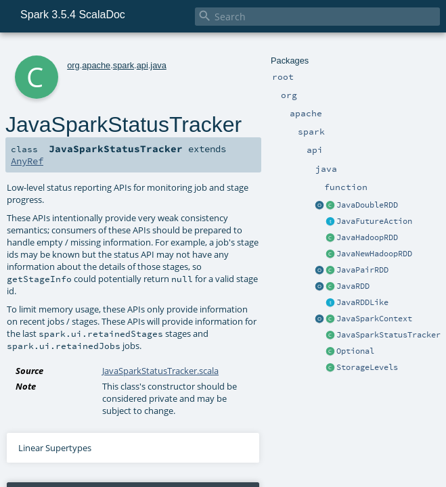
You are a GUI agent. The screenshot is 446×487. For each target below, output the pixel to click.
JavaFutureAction (374, 221)
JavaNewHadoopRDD (374, 253)
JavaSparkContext (374, 318)
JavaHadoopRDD (367, 237)
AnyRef (27, 161)
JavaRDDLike (362, 302)
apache (96, 65)
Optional (355, 351)
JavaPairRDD (362, 270)
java (158, 65)
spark (123, 65)
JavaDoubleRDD (367, 205)
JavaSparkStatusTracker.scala (160, 371)
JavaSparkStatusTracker (388, 335)
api (142, 65)
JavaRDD (353, 286)
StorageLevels (367, 367)
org (73, 65)
